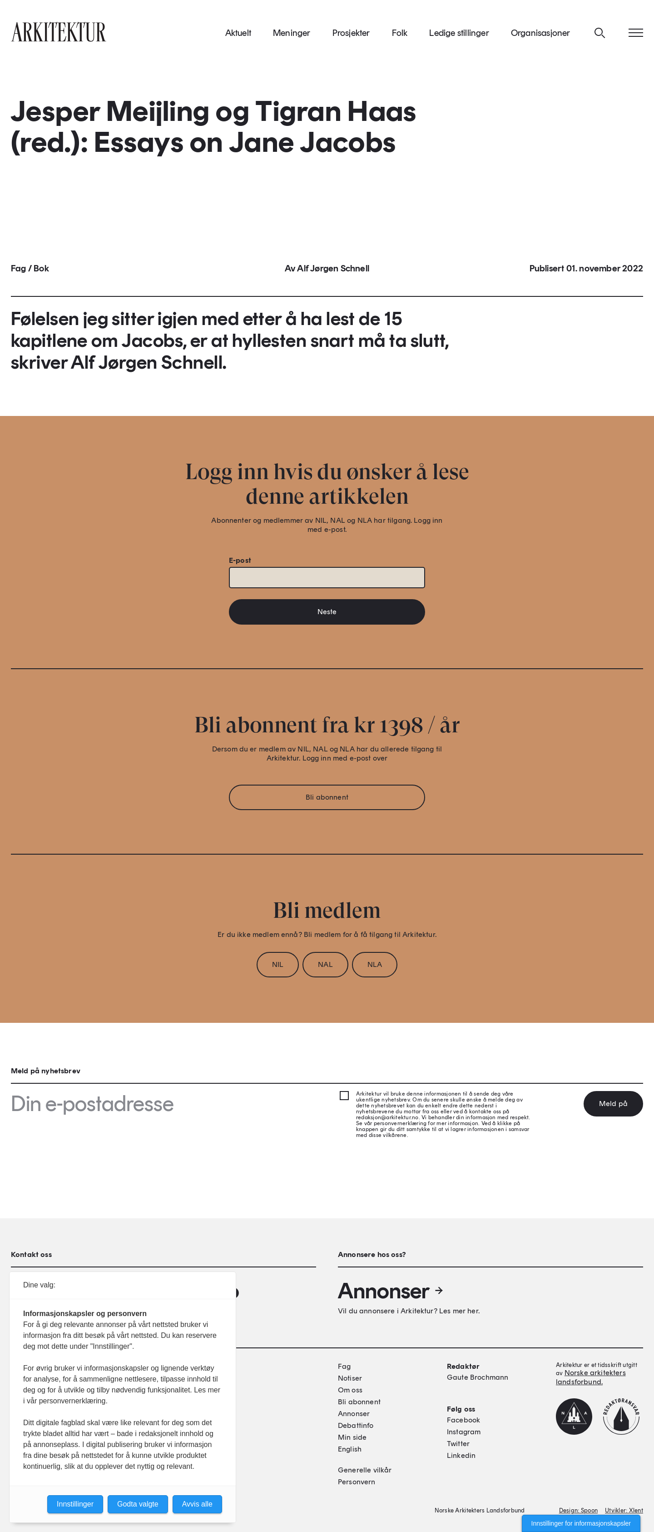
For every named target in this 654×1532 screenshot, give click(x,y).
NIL (277, 968)
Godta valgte (138, 1504)
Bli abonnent (327, 801)
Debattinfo (356, 1425)
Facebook (463, 1420)
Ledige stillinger (459, 35)
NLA (374, 968)
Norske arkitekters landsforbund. (591, 1377)
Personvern (357, 1481)
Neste (327, 615)
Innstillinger (75, 1504)
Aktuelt (238, 35)
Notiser (350, 1378)
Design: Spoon (578, 1510)
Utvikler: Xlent (624, 1510)
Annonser (391, 1290)
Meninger (292, 35)
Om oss (350, 1390)
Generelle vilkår (365, 1470)
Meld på (613, 1103)
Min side (352, 1437)
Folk (400, 35)
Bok (41, 272)
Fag (18, 272)
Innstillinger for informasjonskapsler (581, 1523)
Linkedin (461, 1455)
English (350, 1449)
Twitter (458, 1443)
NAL (325, 968)
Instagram (464, 1431)
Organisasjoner (540, 35)
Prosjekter (351, 35)
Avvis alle (197, 1504)
